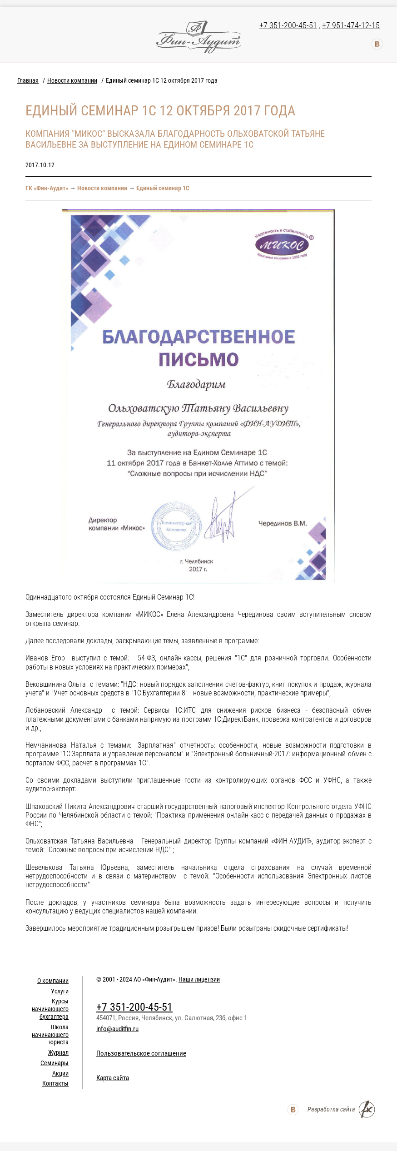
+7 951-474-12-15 (351, 25)
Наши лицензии (199, 979)
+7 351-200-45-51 (288, 25)
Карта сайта (112, 1078)
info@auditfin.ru (117, 1029)
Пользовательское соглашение (141, 1053)
